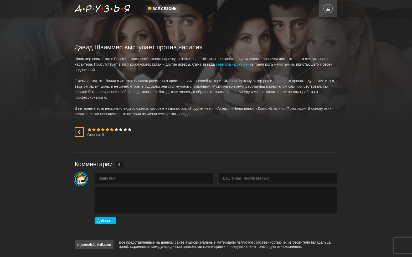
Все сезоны (163, 9)
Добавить (105, 221)
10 (129, 129)
